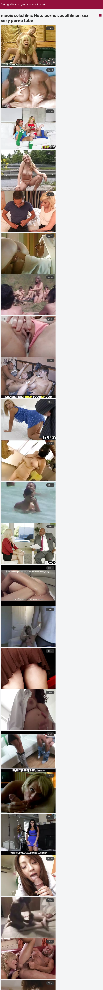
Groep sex (29, 980)
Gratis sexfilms (48, 980)
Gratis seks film (9, 980)
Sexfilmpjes (89, 980)
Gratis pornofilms (32, 982)
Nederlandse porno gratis (15, 985)
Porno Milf (68, 988)
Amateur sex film (84, 982)
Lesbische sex (41, 985)
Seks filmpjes (94, 985)
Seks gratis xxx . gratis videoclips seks (24, 4)
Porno (78, 985)
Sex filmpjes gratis (18, 988)
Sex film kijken (69, 980)
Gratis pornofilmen (45, 988)
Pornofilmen (8, 982)
